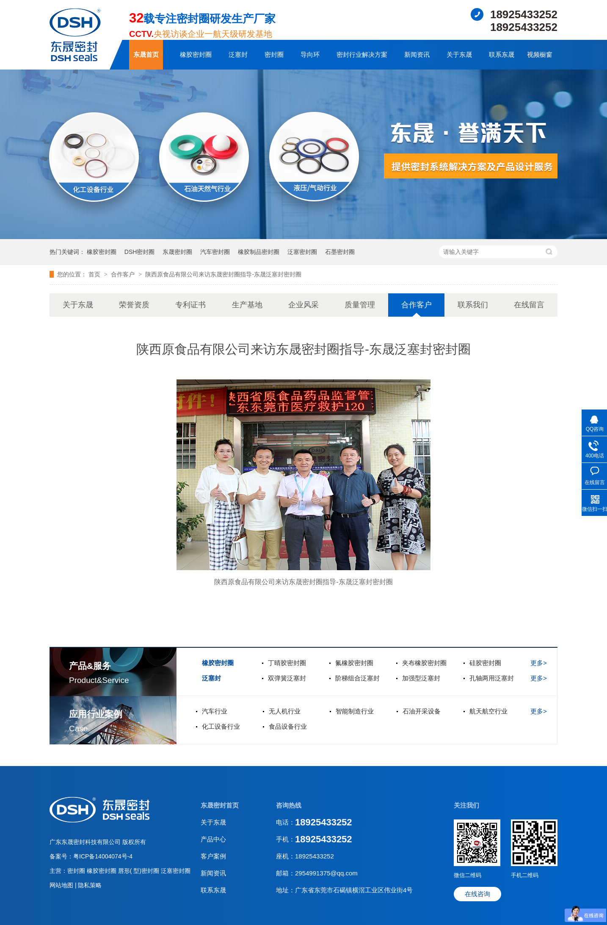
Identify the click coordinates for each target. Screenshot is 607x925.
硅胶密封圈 (485, 662)
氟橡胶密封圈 (354, 662)
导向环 (310, 54)
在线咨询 (477, 893)
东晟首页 (146, 54)
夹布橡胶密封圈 (424, 662)
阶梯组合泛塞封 (357, 678)
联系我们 (473, 305)
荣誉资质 (134, 305)
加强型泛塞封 (421, 678)
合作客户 (123, 274)
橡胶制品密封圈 (258, 251)
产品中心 (213, 839)
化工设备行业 (221, 726)
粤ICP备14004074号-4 (102, 856)
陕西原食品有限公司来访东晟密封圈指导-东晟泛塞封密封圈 (223, 274)
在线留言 (529, 305)
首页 (95, 274)
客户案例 (213, 856)
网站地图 (62, 885)
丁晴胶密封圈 (287, 662)
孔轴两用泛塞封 (491, 678)
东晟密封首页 (220, 805)
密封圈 (274, 54)
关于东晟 (459, 54)
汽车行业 (214, 711)
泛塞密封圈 (302, 251)
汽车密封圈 (215, 251)
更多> (538, 662)
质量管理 (360, 305)
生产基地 (247, 305)
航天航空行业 (488, 711)
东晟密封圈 (177, 251)
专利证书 (190, 305)
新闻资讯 (417, 54)
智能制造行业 (355, 711)
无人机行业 (285, 711)
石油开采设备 (422, 711)
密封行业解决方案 (362, 54)
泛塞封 (238, 54)
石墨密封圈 (340, 251)
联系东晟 (501, 54)
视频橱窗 (539, 54)
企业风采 (303, 305)
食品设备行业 (288, 726)
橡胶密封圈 (196, 54)
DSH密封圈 (139, 251)
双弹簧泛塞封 (287, 678)
